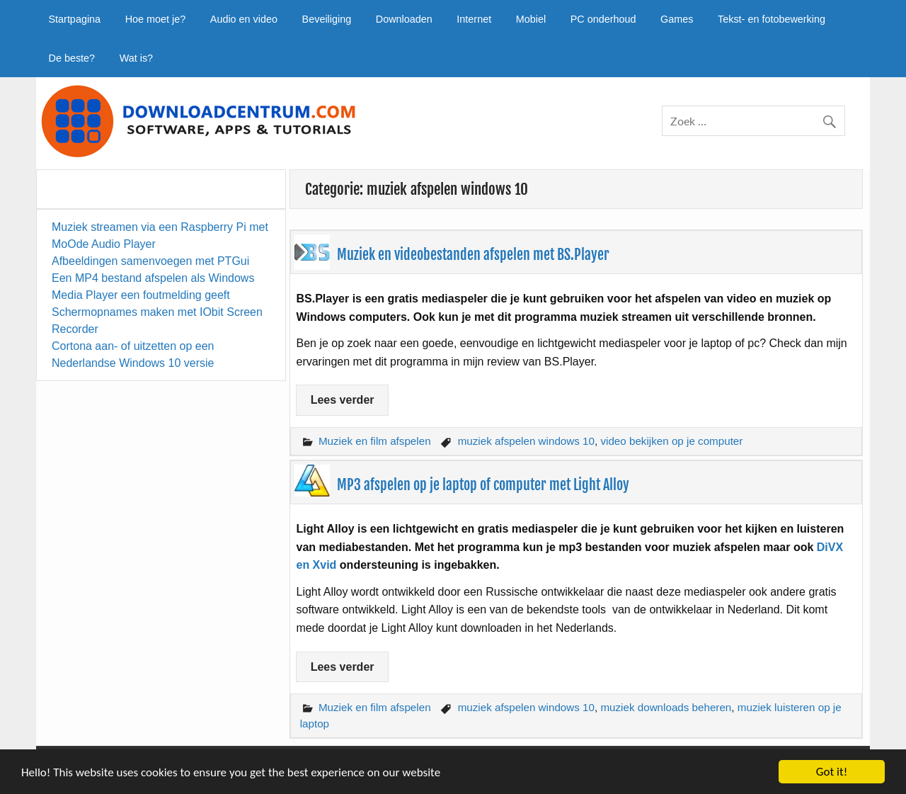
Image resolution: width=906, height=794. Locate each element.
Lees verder (342, 400)
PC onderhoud (603, 19)
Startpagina (74, 19)
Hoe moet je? (155, 19)
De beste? (71, 58)
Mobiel (531, 19)
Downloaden (404, 19)
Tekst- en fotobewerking (771, 19)
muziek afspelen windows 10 (526, 441)
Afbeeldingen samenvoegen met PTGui (150, 261)
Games (676, 19)
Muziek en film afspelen (375, 441)
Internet (474, 19)
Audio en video (243, 19)
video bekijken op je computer (671, 441)
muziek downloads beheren (665, 707)
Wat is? (136, 58)
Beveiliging (327, 19)
